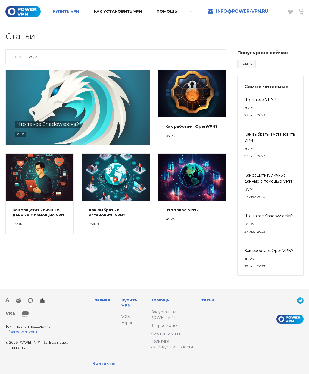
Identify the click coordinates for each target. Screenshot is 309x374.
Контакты (103, 363)
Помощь (159, 299)
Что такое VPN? (260, 99)
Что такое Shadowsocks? (268, 215)
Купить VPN (129, 302)
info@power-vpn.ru (22, 332)
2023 (33, 57)
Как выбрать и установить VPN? (107, 212)
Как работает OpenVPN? (269, 250)
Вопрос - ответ (165, 325)
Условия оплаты (165, 333)
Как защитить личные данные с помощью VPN (38, 212)
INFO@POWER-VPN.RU (242, 11)
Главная (101, 299)
